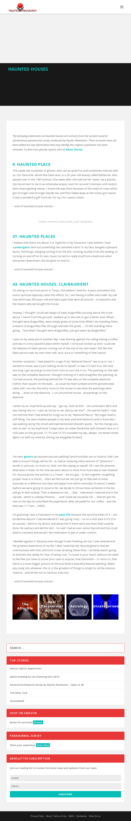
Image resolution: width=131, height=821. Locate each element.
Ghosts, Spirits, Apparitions (26, 668)
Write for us (95, 816)
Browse (38, 722)
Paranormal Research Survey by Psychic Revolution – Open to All (47, 684)
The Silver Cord (18, 692)
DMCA (71, 816)
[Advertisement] (65, 38)
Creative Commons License (52, 221)
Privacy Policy (37, 816)
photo (69, 221)
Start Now (43, 745)
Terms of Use (60, 816)
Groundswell (17, 700)
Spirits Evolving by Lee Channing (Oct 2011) (34, 676)
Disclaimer (81, 816)
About (49, 816)
